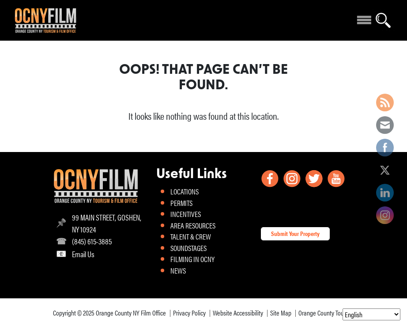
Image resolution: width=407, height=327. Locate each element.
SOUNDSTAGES (188, 248)
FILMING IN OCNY (192, 259)
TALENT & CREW (190, 236)
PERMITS (181, 203)
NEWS (178, 270)
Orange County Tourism (326, 313)
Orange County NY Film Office (131, 313)
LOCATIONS (184, 191)
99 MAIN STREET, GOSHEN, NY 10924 (106, 223)
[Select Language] (371, 314)
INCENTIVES (185, 214)
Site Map (280, 313)
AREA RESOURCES (192, 225)
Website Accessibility (238, 313)
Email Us (83, 253)
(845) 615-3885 (92, 241)
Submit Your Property (295, 233)
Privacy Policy (189, 313)
